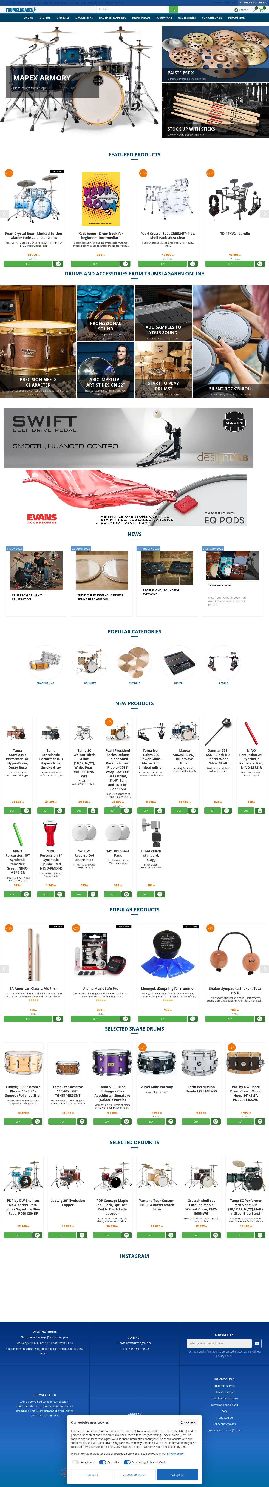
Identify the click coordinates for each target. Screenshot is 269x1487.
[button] (253, 12)
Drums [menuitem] (29, 21)
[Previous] (4, 214)
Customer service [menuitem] (224, 2)
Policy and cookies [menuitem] (224, 1424)
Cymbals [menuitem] (63, 21)
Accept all (177, 1475)
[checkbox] (83, 1462)
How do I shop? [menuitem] (224, 1392)
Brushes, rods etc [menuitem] (112, 21)
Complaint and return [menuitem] (224, 1398)
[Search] (173, 11)
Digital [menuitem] (45, 21)
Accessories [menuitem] (187, 21)
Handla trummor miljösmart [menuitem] (224, 1430)
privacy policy (224, 1356)
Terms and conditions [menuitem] (224, 1405)
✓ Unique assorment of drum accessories (96, 3)
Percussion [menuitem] (236, 21)
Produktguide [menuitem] (224, 1417)
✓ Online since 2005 (18, 3)
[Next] (264, 214)
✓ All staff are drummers (51, 3)
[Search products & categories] (132, 11)
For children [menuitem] (212, 21)
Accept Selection (134, 1475)
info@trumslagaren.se (139, 1343)
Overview (187, 1422)
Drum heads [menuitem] (141, 21)
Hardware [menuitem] (164, 21)
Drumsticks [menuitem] (84, 21)
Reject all (92, 1475)
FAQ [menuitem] (224, 1411)
